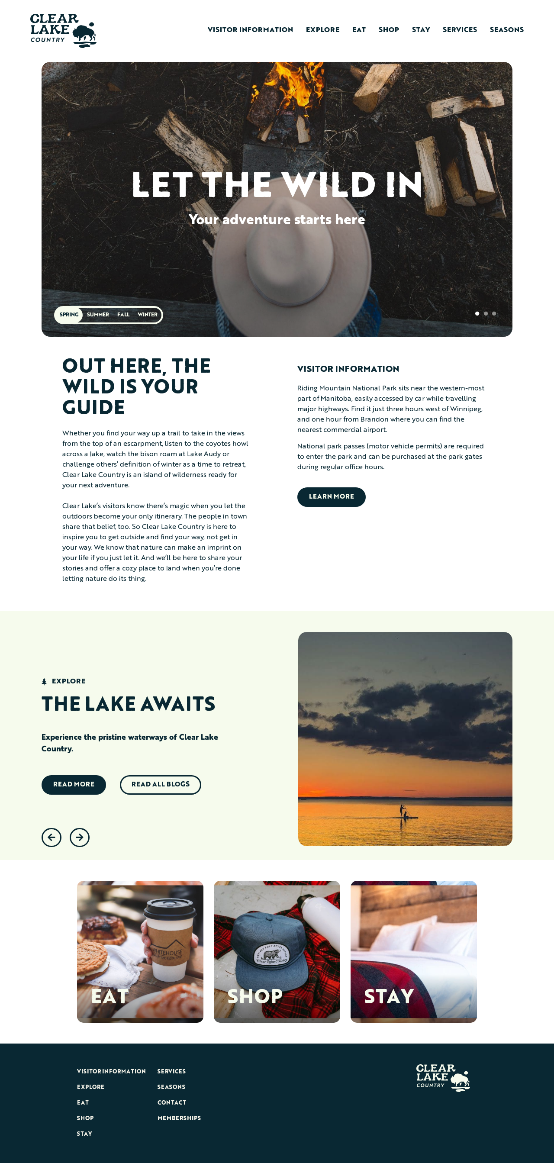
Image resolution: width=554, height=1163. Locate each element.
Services (460, 30)
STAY (388, 998)
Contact (172, 1103)
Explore (322, 30)
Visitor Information (250, 30)
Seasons (507, 30)
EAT (110, 998)
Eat (359, 30)
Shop (389, 30)
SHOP (255, 998)
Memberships (179, 1118)
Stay (421, 30)
